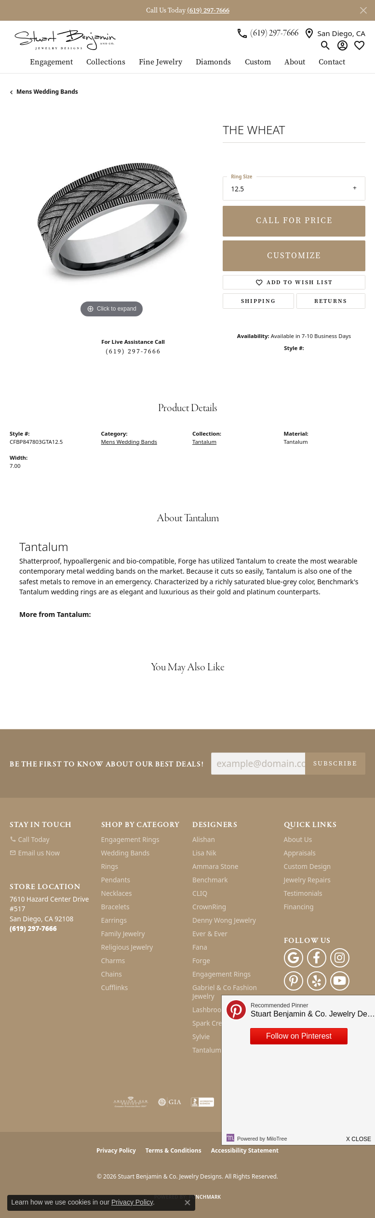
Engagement (51, 62)
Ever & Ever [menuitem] (210, 933)
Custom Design (307, 866)
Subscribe (335, 763)
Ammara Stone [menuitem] (215, 866)
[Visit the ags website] (130, 1102)
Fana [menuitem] (199, 947)
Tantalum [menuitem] (206, 1050)
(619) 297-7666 (133, 351)
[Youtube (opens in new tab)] (339, 981)
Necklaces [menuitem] (116, 893)
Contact (332, 62)
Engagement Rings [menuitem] (130, 839)
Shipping (258, 301)
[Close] (363, 10)
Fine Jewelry (160, 62)
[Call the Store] (33, 928)
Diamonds (213, 62)
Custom (258, 62)
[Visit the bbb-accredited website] (202, 1102)
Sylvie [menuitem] (201, 1036)
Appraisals (300, 852)
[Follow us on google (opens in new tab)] (293, 957)
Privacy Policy (116, 1150)
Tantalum (204, 441)
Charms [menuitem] (113, 960)
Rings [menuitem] (109, 866)
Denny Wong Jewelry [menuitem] (224, 920)
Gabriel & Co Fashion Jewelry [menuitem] (224, 992)
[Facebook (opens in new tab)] (316, 957)
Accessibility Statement (245, 1150)
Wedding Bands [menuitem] (125, 852)
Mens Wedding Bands (47, 92)
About (294, 62)
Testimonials (303, 893)
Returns (330, 301)
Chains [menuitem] (111, 974)
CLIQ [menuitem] (199, 893)
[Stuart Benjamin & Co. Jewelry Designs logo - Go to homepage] (65, 39)
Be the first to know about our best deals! (106, 764)
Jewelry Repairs (307, 879)
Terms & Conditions (173, 1150)
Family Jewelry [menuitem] (123, 933)
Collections (105, 62)
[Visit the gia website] (169, 1102)
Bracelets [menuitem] (115, 906)
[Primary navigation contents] (187, 65)
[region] (111, 218)
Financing (299, 906)
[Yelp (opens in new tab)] (316, 981)
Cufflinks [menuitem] (114, 987)
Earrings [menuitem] (114, 920)
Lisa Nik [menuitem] (204, 852)
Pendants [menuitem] (115, 879)
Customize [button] (294, 255)
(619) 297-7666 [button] (208, 10)
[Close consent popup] (187, 1202)
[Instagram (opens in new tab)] (339, 957)
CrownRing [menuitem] (209, 906)
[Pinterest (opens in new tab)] (293, 981)
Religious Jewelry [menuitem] (127, 947)
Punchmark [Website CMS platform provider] (205, 1196)
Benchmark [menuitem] (210, 879)
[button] (326, 45)
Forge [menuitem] (201, 960)
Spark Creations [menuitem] (216, 1023)
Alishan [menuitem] (203, 839)
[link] (267, 33)
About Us (298, 839)
